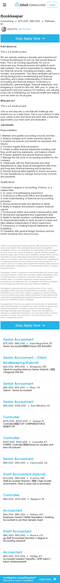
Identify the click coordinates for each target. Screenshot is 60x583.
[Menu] (4, 5)
